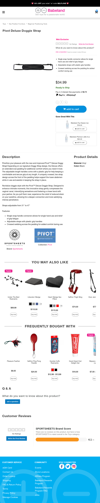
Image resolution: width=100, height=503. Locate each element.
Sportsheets (18, 249)
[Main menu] (3, 12)
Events (38, 467)
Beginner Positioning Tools (37, 24)
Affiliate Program (42, 476)
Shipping (7, 480)
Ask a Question (61, 52)
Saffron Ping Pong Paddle (34, 362)
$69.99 (13, 308)
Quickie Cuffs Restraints (55, 362)
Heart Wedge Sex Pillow (54, 298)
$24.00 (34, 372)
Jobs (37, 495)
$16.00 (75, 372)
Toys (4, 24)
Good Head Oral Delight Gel (75, 362)
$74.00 (75, 307)
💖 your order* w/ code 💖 (50, 3)
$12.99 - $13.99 (54, 374)
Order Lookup (9, 476)
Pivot (50, 245)
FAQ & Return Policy (12, 484)
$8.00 (13, 371)
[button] (30, 304)
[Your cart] (96, 12)
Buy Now (13, 314)
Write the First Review (86, 44)
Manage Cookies (10, 497)
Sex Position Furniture (17, 24)
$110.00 (34, 309)
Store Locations (42, 472)
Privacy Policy (9, 493)
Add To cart (71, 109)
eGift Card (7, 467)
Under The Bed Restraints (13, 298)
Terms (5, 488)
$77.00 (96, 307)
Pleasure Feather (13, 361)
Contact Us (8, 472)
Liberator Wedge (34, 297)
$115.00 (54, 310)
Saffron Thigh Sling (75, 297)
